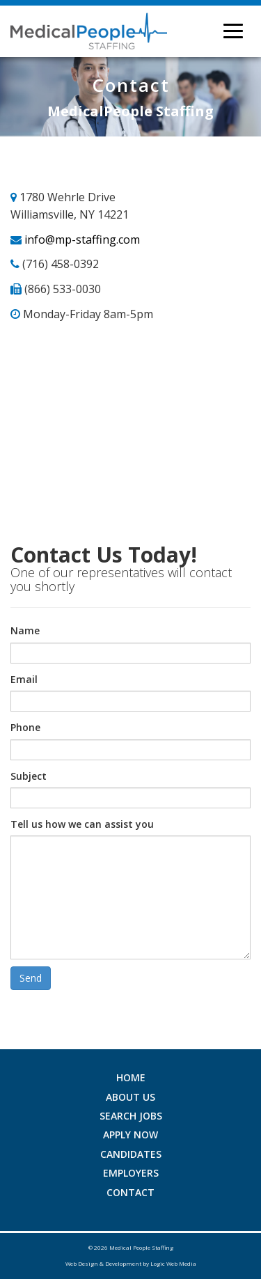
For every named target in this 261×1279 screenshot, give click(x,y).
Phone (25, 727)
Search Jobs (131, 1115)
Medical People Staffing (141, 1247)
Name (25, 630)
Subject (28, 776)
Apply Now (130, 1134)
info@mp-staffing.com (82, 239)
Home (130, 1077)
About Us (130, 1097)
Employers (131, 1172)
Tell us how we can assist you (82, 824)
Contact (130, 1192)
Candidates (130, 1154)
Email (24, 679)
